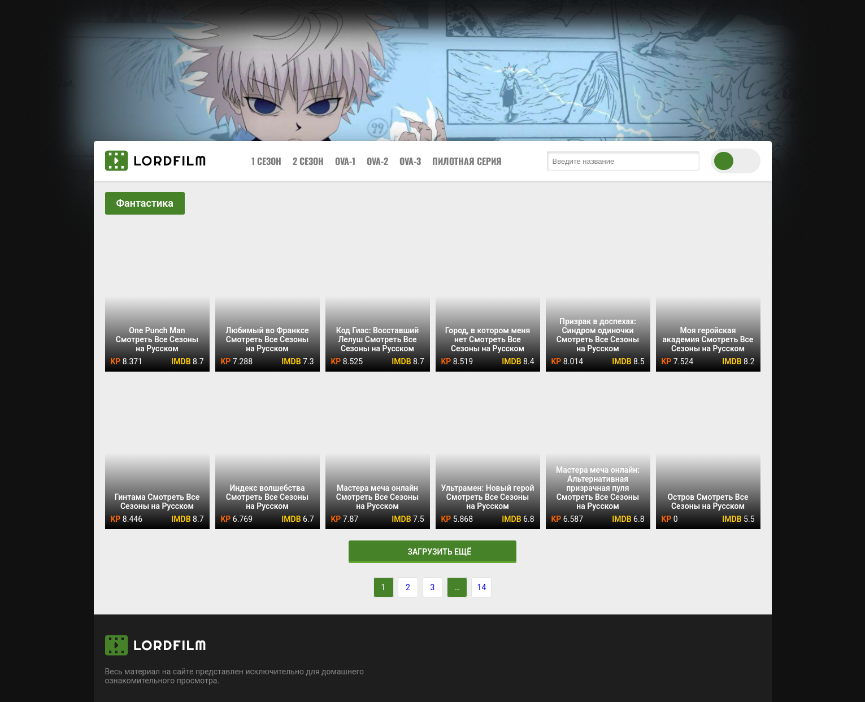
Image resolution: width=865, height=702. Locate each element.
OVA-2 (377, 161)
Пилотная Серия (467, 161)
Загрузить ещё (432, 551)
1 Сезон (266, 161)
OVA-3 (410, 161)
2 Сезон (308, 161)
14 (481, 587)
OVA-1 (345, 161)
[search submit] (688, 161)
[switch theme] (735, 161)
